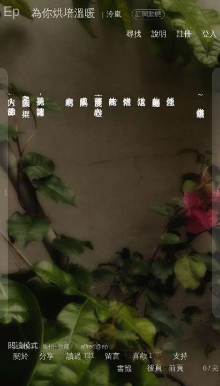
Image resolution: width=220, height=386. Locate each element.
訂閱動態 (148, 14)
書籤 (124, 368)
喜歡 (139, 356)
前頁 (176, 367)
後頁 (154, 367)
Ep (11, 11)
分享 (46, 356)
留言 (112, 356)
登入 (209, 33)
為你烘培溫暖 (63, 13)
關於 (20, 356)
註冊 (184, 33)
